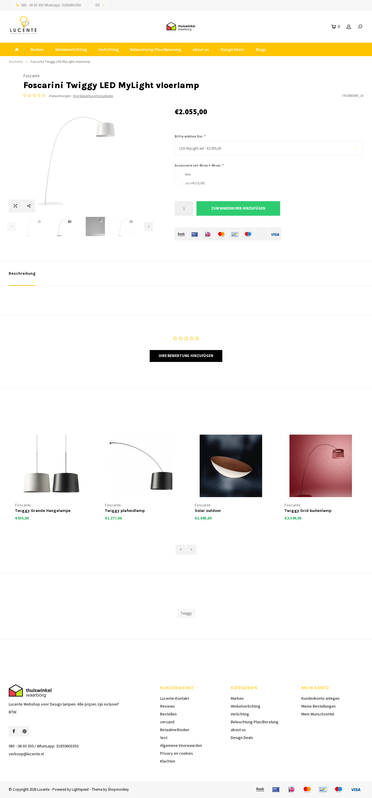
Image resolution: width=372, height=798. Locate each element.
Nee (188, 174)
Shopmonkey (118, 789)
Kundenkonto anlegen (320, 698)
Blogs (261, 49)
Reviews (167, 706)
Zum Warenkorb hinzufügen (238, 208)
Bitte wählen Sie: (190, 136)
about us (201, 49)
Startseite (16, 61)
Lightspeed (80, 789)
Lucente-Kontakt (174, 698)
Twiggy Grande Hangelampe (43, 510)
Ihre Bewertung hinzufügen (186, 355)
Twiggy (186, 613)
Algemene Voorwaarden (181, 745)
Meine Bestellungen (318, 706)
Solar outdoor (208, 510)
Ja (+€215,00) (195, 183)
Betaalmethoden (174, 729)
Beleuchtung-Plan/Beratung (155, 49)
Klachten (167, 761)
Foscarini (183, 75)
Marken (37, 49)
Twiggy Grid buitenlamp (308, 510)
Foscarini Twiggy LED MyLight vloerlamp (60, 61)
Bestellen (168, 714)
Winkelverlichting (71, 49)
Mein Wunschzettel (317, 714)
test (163, 737)
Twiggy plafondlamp (125, 510)
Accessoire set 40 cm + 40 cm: (199, 165)
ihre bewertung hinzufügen (245, 96)
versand (167, 721)
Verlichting (109, 49)
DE (100, 5)
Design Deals (232, 49)
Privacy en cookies (176, 753)
